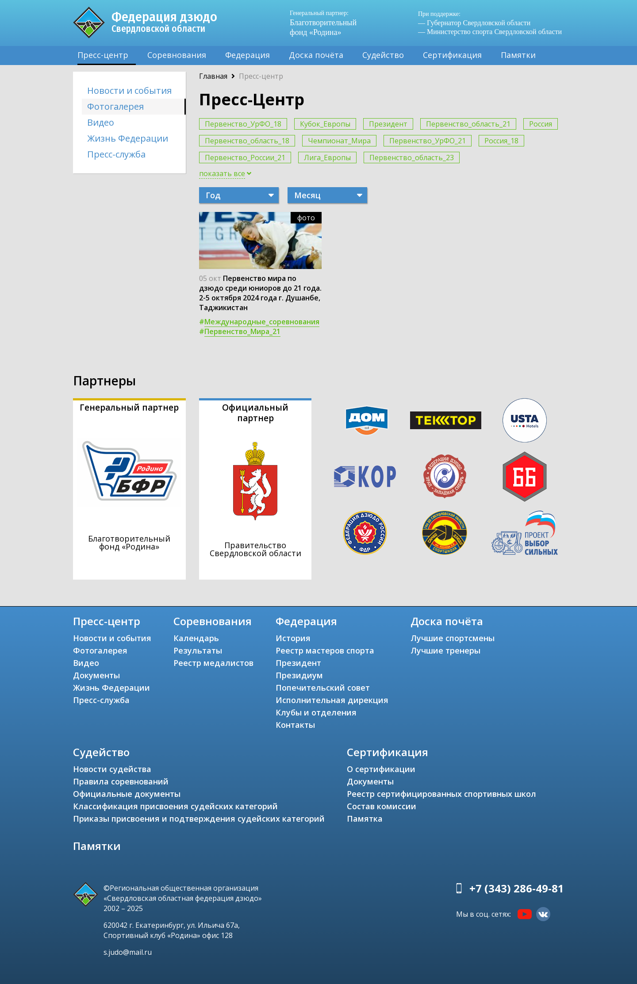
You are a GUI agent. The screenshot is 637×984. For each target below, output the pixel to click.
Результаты (197, 650)
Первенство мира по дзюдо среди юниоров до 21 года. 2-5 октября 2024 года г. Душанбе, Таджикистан (260, 292)
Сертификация (452, 55)
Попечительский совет (323, 687)
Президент (388, 124)
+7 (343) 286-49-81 (516, 888)
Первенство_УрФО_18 (243, 124)
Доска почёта (316, 55)
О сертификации (381, 769)
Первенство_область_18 (247, 141)
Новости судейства (112, 769)
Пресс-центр (102, 55)
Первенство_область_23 (411, 157)
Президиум (299, 675)
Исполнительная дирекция (332, 700)
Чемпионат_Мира (339, 141)
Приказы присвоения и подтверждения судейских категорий (199, 818)
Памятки (518, 55)
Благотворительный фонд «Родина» (327, 23)
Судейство (383, 55)
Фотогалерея (115, 106)
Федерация (247, 55)
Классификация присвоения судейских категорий (175, 806)
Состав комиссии (381, 806)
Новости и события (129, 90)
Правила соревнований (121, 781)
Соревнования (176, 55)
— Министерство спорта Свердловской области (490, 31)
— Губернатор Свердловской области (474, 23)
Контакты (295, 724)
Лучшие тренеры (445, 650)
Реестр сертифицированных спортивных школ (441, 793)
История (293, 638)
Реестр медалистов (213, 662)
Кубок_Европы (325, 124)
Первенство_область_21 (468, 124)
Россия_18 (501, 141)
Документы (96, 675)
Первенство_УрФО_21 (427, 141)
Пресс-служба (116, 154)
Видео (100, 122)
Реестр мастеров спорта (325, 650)
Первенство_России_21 (245, 157)
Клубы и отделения (316, 712)
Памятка (365, 818)
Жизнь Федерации (127, 138)
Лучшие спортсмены (453, 638)
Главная (213, 76)
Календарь (196, 638)
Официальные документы (126, 793)
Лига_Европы (327, 157)
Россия (540, 124)
